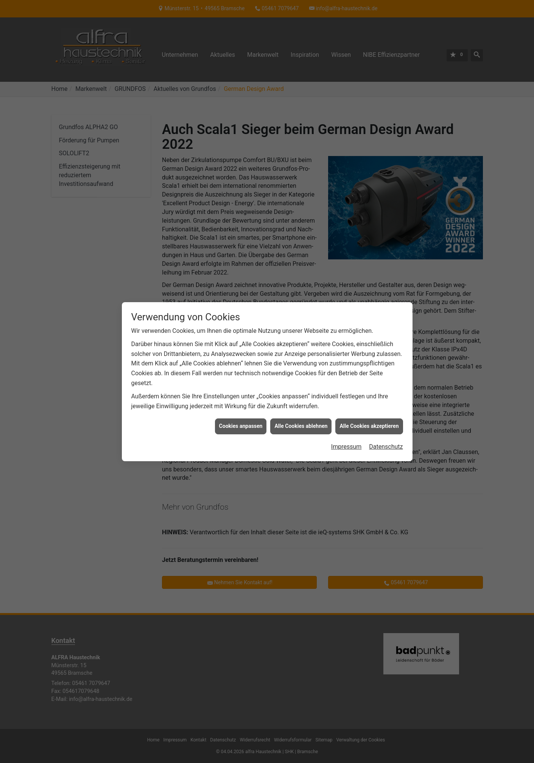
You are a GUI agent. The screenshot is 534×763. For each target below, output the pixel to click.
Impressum (346, 387)
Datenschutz (386, 387)
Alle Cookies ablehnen (300, 367)
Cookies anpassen (241, 367)
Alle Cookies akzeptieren (369, 367)
